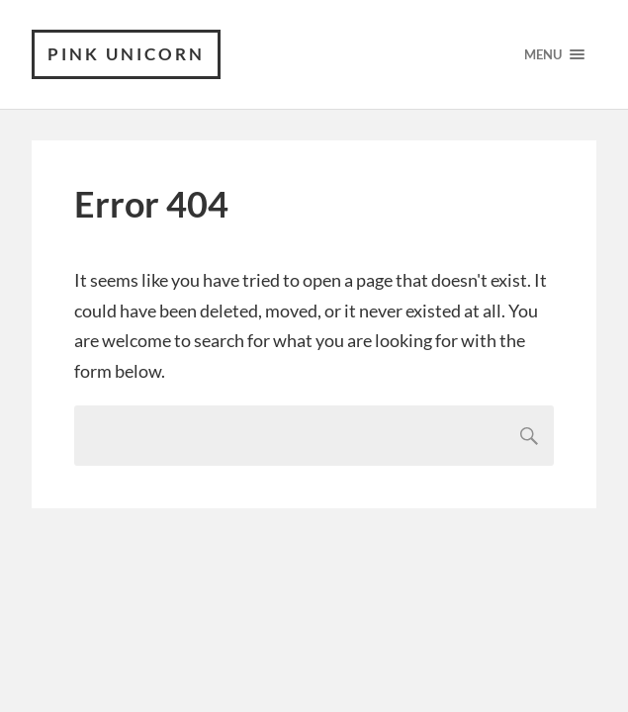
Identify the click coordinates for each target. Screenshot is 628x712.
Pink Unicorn (126, 54)
